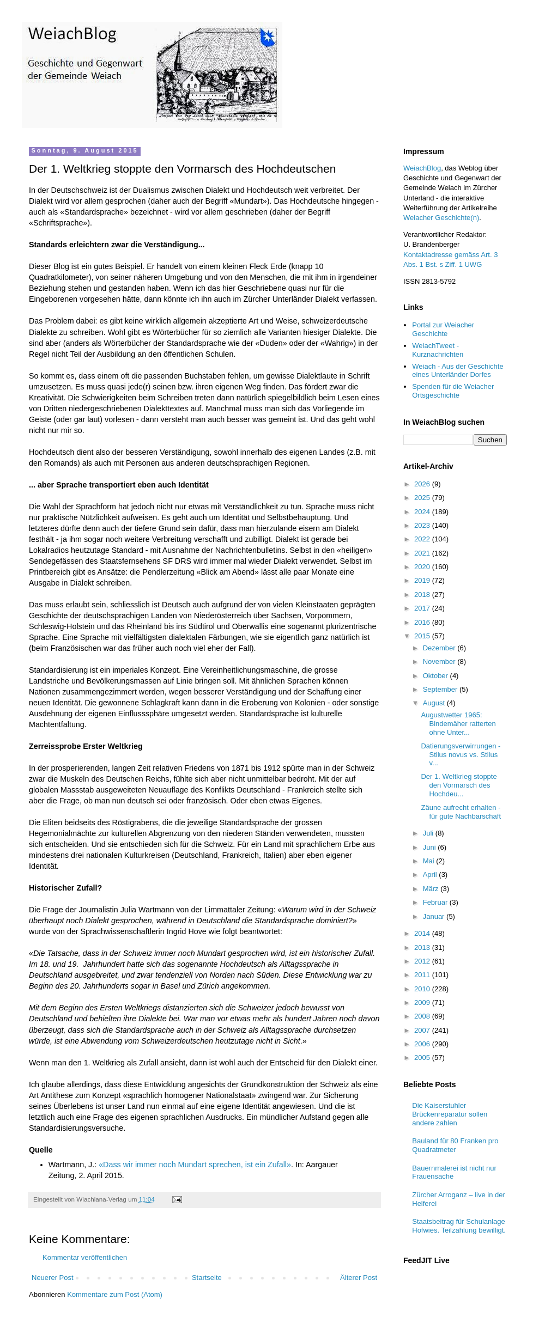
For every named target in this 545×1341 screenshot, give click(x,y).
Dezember (440, 648)
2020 (423, 567)
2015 (423, 636)
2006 (423, 1044)
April (431, 874)
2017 (423, 608)
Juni (430, 847)
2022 (423, 539)
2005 (423, 1057)
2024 (423, 512)
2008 (423, 1016)
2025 (423, 497)
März (432, 889)
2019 (423, 580)
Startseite (207, 1277)
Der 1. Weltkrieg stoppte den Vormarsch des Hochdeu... (458, 784)
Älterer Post (358, 1277)
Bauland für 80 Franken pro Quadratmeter (455, 1145)
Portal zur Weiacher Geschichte (443, 329)
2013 (423, 947)
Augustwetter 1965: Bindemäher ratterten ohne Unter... (458, 723)
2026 (423, 484)
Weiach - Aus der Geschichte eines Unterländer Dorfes (457, 370)
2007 (423, 1030)
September (441, 689)
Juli (429, 833)
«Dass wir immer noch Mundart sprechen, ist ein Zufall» (195, 1164)
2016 (423, 622)
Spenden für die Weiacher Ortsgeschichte (453, 390)
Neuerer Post (53, 1277)
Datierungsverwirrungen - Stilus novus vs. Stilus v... (460, 754)
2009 (423, 1002)
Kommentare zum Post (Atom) (114, 1294)
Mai (430, 861)
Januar (434, 916)
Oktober (436, 676)
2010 (423, 989)
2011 (423, 975)
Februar (436, 902)
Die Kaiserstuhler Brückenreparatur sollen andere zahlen (449, 1113)
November (440, 661)
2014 (423, 933)
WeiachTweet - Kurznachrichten (437, 350)
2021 (423, 553)
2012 (423, 961)
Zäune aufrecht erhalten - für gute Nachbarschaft (461, 811)
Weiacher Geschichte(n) (441, 218)
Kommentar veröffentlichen (85, 1257)
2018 (423, 594)
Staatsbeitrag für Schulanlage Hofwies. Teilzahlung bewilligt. (459, 1225)
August (435, 703)
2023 (423, 525)
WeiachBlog (422, 168)
